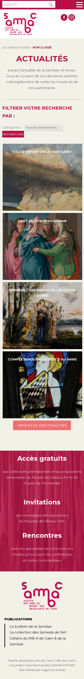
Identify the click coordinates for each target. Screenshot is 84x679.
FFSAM (70, 665)
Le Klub (60, 670)
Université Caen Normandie (29, 665)
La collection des (38, 632)
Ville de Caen (65, 660)
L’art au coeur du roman (42, 221)
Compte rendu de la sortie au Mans (42, 359)
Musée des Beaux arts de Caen (30, 660)
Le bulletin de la (31, 626)
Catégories (11, 127)
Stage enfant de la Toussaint (42, 152)
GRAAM (57, 665)
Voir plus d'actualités (42, 425)
